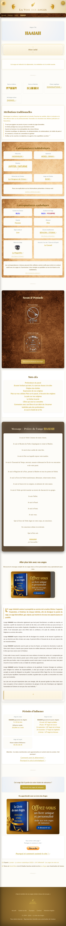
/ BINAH (47, 156)
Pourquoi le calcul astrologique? (32, 760)
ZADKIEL (11, 100)
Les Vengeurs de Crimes (17, 179)
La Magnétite (17, 253)
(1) (3, 862)
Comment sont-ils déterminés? (32, 757)
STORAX (52, 233)
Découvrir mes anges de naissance (33, 787)
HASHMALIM (17, 156)
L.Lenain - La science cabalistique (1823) (21, 862)
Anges (16, 15)
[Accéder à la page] (63, 3)
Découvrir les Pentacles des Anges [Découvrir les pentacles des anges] (33, 361)
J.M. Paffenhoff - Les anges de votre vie (47, 862)
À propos (31, 910)
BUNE (47, 179)
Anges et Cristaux (18, 256)
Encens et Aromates (49, 236)
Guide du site (22, 910)
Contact (39, 910)
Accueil (4, 15)
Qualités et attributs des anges (32, 191)
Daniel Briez (12, 866)
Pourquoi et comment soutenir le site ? (32, 854)
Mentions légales (49, 910)
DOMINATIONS (54, 87)
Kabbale (10, 15)
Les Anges (44, 866)
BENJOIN (43, 233)
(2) (3, 866)
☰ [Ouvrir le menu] (3, 3)
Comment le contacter (33, 273)
